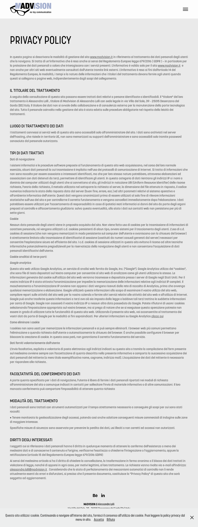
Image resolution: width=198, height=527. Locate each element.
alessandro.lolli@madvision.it (28, 469)
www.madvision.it (101, 57)
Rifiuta (111, 520)
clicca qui (157, 316)
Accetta (99, 520)
